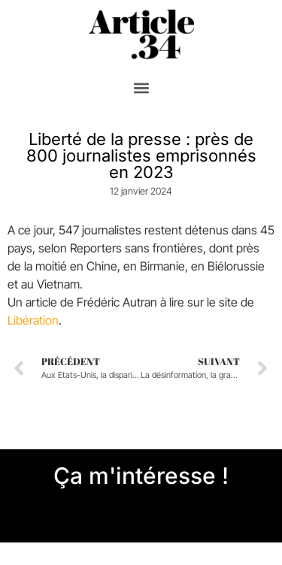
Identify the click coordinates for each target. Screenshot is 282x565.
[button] (141, 88)
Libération (33, 320)
